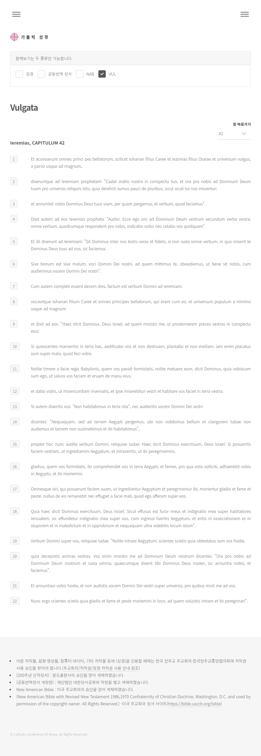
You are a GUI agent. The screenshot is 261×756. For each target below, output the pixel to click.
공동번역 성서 (60, 74)
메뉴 (245, 14)
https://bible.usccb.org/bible (194, 704)
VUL (112, 74)
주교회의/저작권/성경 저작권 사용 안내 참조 (101, 668)
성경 (29, 74)
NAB (90, 74)
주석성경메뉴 (16, 14)
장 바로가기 (242, 124)
